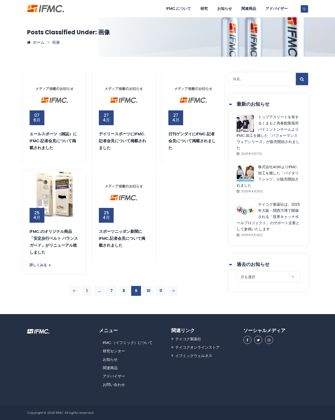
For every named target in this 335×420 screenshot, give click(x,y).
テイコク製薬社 (188, 338)
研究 (204, 8)
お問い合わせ (114, 384)
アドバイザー (276, 8)
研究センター (114, 351)
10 (148, 290)
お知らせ (224, 8)
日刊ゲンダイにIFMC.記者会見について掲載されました (192, 141)
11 (160, 290)
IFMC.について (178, 8)
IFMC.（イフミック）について (128, 342)
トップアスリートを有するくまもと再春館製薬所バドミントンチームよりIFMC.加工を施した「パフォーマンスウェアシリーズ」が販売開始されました (268, 132)
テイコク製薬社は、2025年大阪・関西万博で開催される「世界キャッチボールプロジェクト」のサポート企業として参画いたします (268, 217)
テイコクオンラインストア (197, 347)
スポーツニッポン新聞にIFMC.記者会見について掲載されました (122, 238)
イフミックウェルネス (193, 355)
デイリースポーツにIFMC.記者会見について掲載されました (122, 141)
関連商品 (248, 8)
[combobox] (269, 276)
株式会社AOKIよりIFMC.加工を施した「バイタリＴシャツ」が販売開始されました (268, 176)
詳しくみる (38, 264)
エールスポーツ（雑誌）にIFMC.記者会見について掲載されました (53, 141)
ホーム (36, 42)
